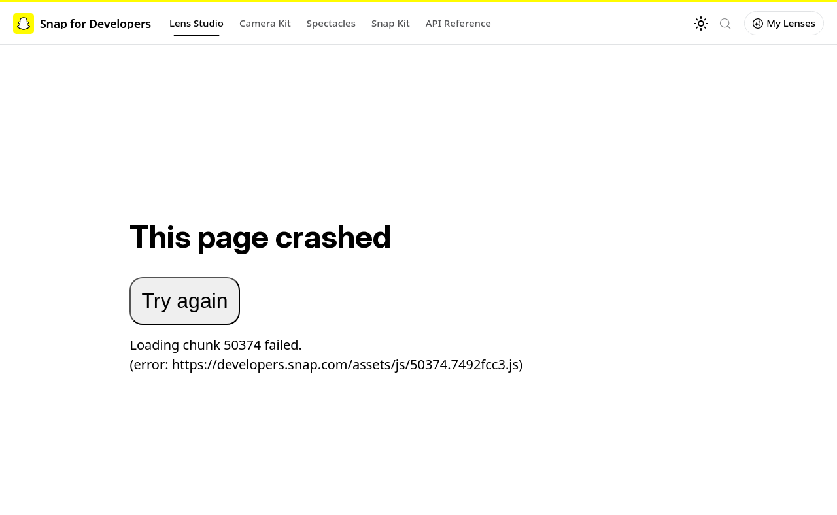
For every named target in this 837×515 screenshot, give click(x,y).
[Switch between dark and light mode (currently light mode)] (701, 23)
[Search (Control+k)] (725, 23)
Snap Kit (390, 22)
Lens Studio (196, 22)
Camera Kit (265, 22)
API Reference (458, 22)
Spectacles (331, 22)
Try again (184, 300)
